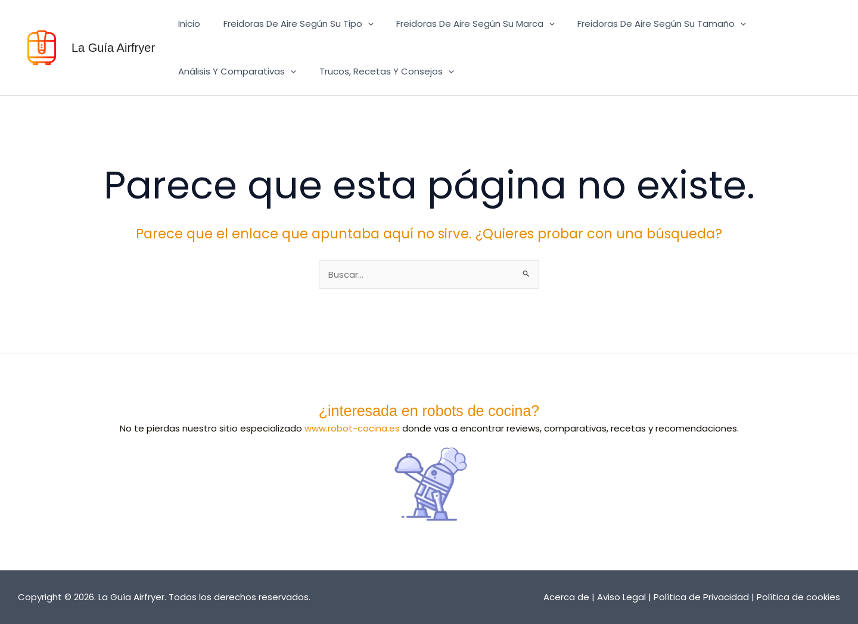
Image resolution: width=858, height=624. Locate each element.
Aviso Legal (621, 597)
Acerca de (566, 597)
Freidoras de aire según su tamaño (644, 24)
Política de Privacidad (701, 597)
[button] (360, 24)
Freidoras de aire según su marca (463, 24)
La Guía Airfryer (113, 47)
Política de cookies (798, 597)
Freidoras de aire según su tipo (291, 24)
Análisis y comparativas (235, 71)
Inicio (187, 23)
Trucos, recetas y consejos (379, 71)
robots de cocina (476, 410)
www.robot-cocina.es (352, 428)
